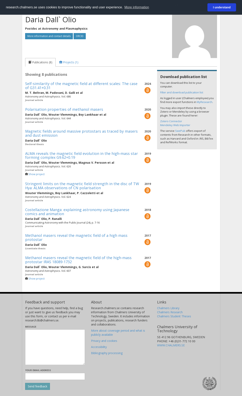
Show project (36, 174)
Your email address (38, 370)
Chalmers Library (168, 308)
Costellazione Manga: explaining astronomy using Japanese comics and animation (77, 211)
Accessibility (99, 347)
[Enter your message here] (55, 347)
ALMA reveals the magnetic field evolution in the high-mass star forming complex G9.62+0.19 (81, 155)
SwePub (180, 131)
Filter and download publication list (181, 92)
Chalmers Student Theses (174, 316)
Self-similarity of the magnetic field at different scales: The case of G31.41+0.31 (81, 85)
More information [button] (136, 7)
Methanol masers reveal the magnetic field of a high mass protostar (76, 237)
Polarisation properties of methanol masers (64, 109)
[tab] (40, 62)
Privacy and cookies (104, 341)
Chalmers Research (170, 312)
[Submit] (37, 386)
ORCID (79, 36)
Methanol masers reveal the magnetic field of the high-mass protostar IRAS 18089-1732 (78, 259)
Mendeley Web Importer (175, 125)
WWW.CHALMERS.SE (171, 345)
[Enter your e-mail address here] (55, 376)
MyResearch (204, 102)
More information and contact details (49, 36)
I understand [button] (222, 7)
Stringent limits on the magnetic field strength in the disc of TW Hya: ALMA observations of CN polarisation (82, 185)
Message (30, 326)
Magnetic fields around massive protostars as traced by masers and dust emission (81, 133)
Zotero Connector (171, 121)
